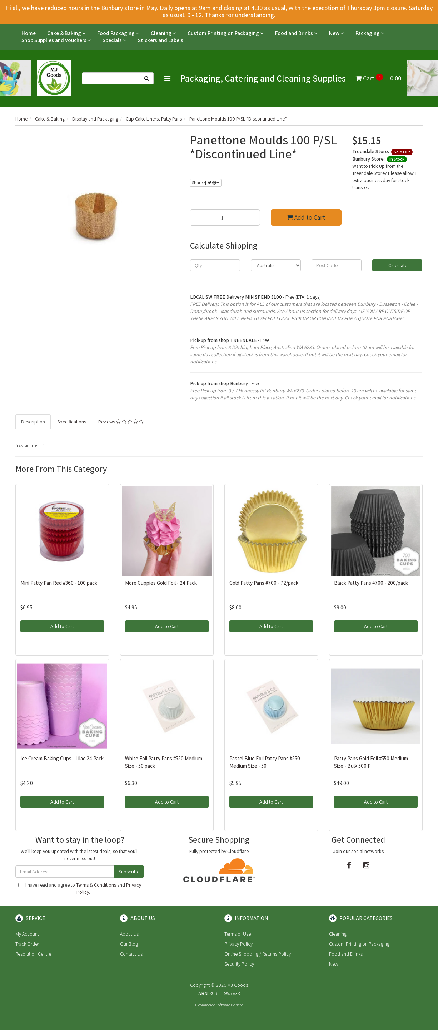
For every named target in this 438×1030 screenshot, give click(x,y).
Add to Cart (306, 217)
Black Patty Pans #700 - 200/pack (371, 582)
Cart (378, 78)
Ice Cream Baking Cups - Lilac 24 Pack (62, 758)
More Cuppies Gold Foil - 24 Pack (161, 582)
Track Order (27, 944)
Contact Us (131, 954)
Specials (114, 40)
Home (28, 33)
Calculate (397, 265)
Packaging (369, 33)
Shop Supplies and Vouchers (56, 40)
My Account (27, 934)
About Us (129, 934)
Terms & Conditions (96, 885)
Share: (205, 182)
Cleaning (163, 33)
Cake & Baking (66, 33)
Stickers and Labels (160, 40)
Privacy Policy (238, 944)
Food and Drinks (296, 33)
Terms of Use (237, 934)
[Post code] (337, 265)
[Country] (276, 265)
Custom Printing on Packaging (226, 33)
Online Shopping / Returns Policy (257, 954)
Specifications (71, 421)
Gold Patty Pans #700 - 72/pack (263, 582)
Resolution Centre (33, 954)
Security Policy (239, 964)
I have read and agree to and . (79, 888)
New (336, 33)
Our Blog (129, 944)
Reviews (121, 421)
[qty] (215, 265)
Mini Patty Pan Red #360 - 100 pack (58, 582)
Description (33, 421)
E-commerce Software (212, 1004)
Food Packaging (118, 33)
